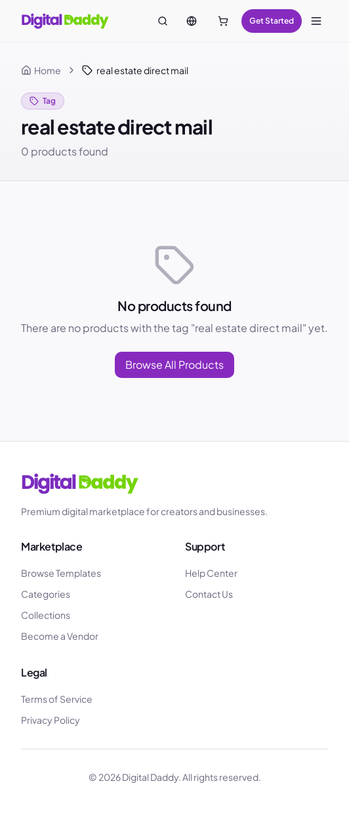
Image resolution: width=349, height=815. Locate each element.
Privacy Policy (50, 720)
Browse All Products (174, 364)
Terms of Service (56, 699)
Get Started (271, 21)
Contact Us (209, 594)
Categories (45, 594)
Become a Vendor (59, 636)
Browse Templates (61, 573)
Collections (45, 615)
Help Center (211, 573)
